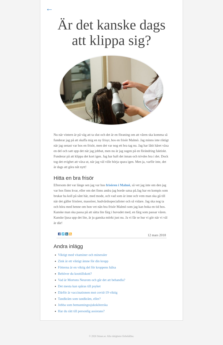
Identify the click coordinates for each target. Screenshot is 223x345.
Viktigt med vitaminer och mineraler (82, 255)
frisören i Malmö (118, 185)
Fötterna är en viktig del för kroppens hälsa (87, 267)
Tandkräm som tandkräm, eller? (79, 299)
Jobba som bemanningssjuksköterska (83, 305)
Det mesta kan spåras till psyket (79, 286)
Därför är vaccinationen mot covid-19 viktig (88, 292)
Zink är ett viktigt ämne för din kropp (83, 261)
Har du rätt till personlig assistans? (81, 311)
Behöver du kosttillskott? (75, 273)
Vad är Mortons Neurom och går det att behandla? (91, 280)
